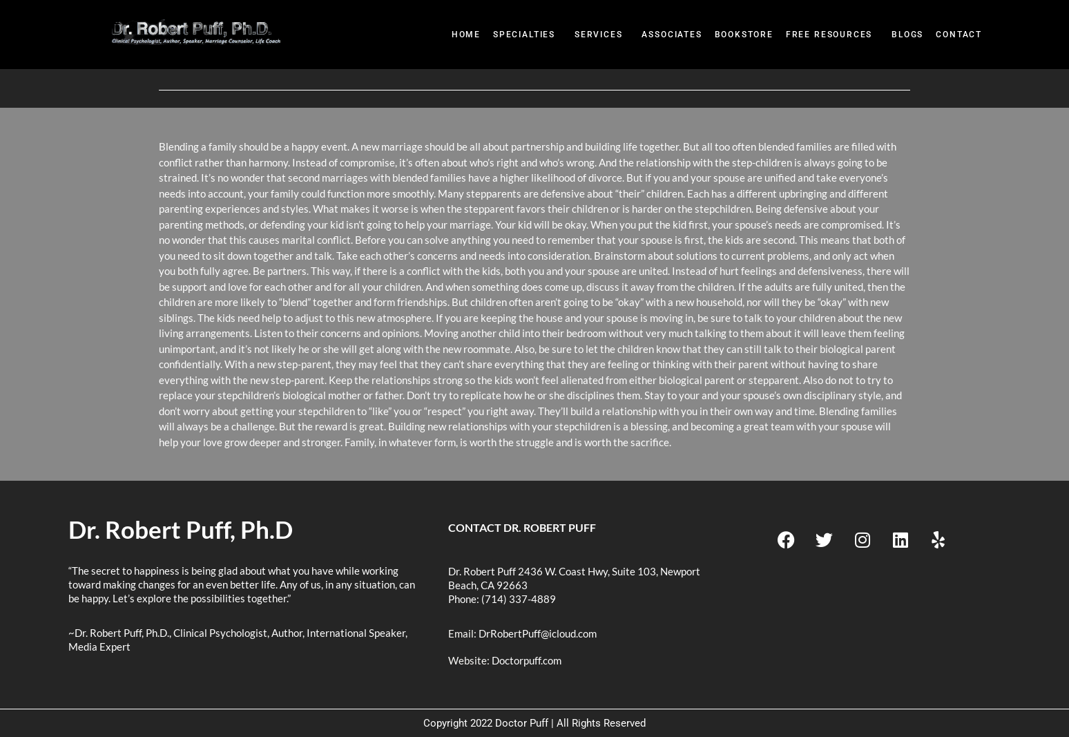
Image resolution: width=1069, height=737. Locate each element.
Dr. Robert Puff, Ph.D (180, 529)
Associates (672, 34)
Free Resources (829, 34)
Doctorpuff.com (526, 660)
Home (466, 34)
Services (598, 34)
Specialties (524, 34)
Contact (959, 34)
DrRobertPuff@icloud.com (538, 633)
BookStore (744, 34)
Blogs (907, 34)
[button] (527, 35)
